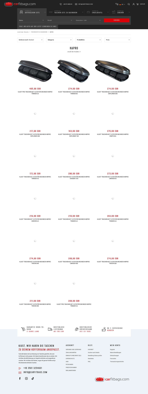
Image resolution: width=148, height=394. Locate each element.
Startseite (26, 32)
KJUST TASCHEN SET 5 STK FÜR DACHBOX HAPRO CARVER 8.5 (112, 177)
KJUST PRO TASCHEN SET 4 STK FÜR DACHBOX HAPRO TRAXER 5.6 (35, 92)
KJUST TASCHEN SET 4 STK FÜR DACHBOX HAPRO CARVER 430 (74, 262)
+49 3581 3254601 (33, 368)
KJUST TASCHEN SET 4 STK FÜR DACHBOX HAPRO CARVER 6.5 (35, 220)
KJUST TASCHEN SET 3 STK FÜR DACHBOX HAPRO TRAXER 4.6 (35, 177)
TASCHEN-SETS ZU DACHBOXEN (39, 32)
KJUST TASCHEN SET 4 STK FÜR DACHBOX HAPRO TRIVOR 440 (35, 305)
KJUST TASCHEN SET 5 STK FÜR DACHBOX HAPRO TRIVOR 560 (112, 262)
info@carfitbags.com (85, 4)
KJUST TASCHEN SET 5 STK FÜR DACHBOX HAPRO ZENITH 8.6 (112, 135)
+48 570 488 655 (67, 4)
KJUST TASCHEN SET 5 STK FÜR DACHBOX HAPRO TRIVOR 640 (35, 262)
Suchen (117, 20)
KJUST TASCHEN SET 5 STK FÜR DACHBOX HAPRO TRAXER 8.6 (74, 92)
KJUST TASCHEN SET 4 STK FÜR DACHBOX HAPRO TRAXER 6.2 (74, 220)
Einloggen (134, 4)
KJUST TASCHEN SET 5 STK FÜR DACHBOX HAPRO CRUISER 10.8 (74, 177)
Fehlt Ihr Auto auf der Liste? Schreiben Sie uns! (38, 26)
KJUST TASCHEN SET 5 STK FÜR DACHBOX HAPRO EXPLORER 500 (112, 92)
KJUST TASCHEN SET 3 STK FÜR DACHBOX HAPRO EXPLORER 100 (74, 135)
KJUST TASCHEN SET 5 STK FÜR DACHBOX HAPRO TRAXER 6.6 (112, 220)
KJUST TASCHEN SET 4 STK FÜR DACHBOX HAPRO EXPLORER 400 (35, 135)
